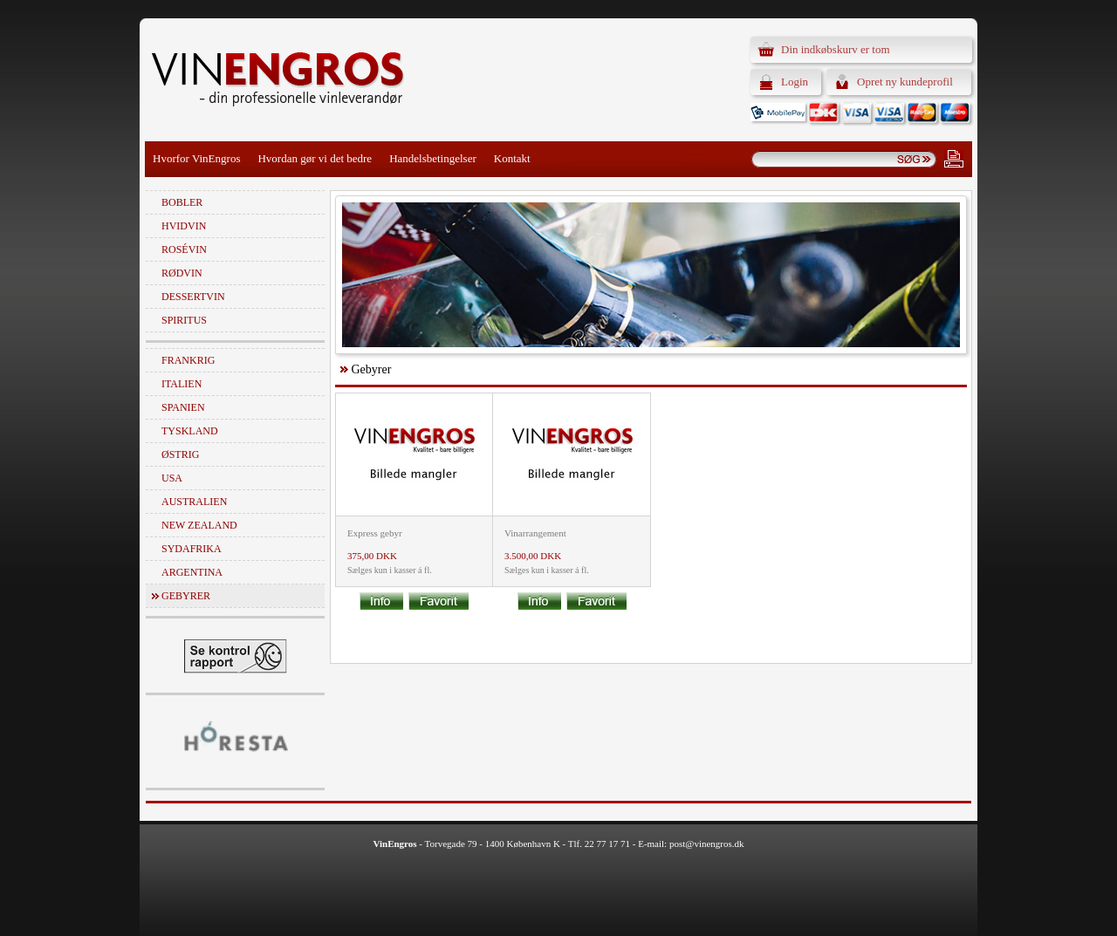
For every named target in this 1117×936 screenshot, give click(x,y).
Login (794, 81)
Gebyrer (185, 596)
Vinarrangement (535, 533)
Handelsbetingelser (432, 158)
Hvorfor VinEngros (196, 158)
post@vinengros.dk (706, 843)
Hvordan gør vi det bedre (314, 158)
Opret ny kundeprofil (905, 81)
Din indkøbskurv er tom (835, 49)
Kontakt (512, 158)
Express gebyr (374, 533)
